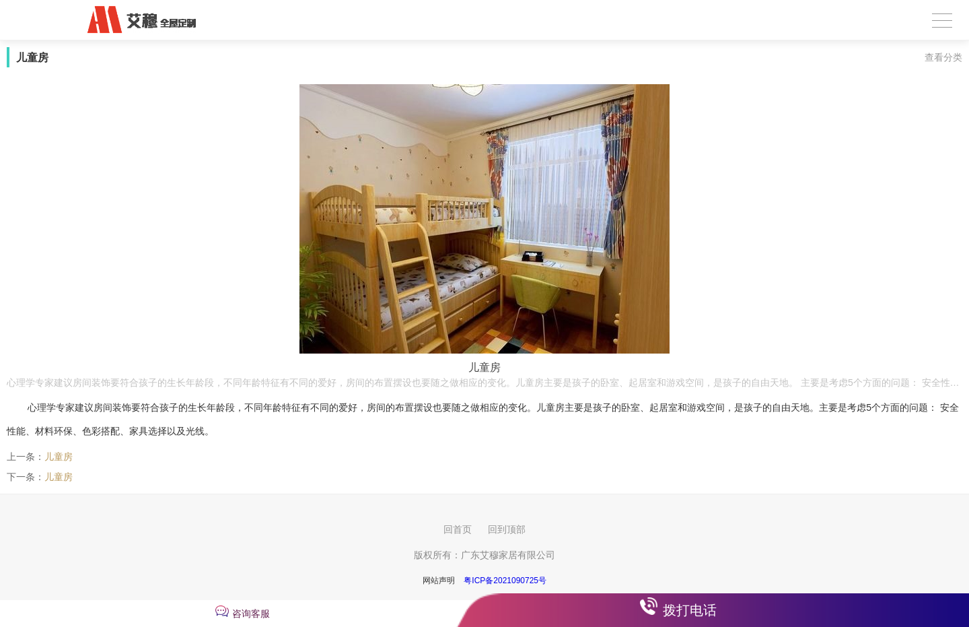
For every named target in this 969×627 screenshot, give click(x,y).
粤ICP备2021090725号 (505, 580)
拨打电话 (690, 610)
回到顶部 (507, 529)
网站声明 (439, 580)
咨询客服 (251, 613)
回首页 (457, 529)
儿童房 (58, 456)
